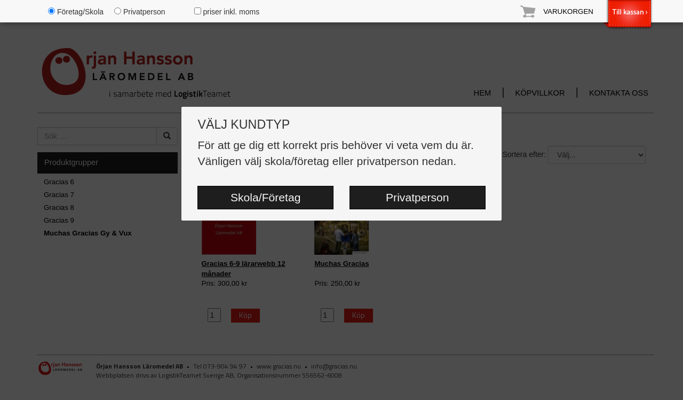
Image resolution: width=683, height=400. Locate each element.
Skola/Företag (265, 197)
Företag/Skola (76, 11)
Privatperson (417, 197)
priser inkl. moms (227, 11)
